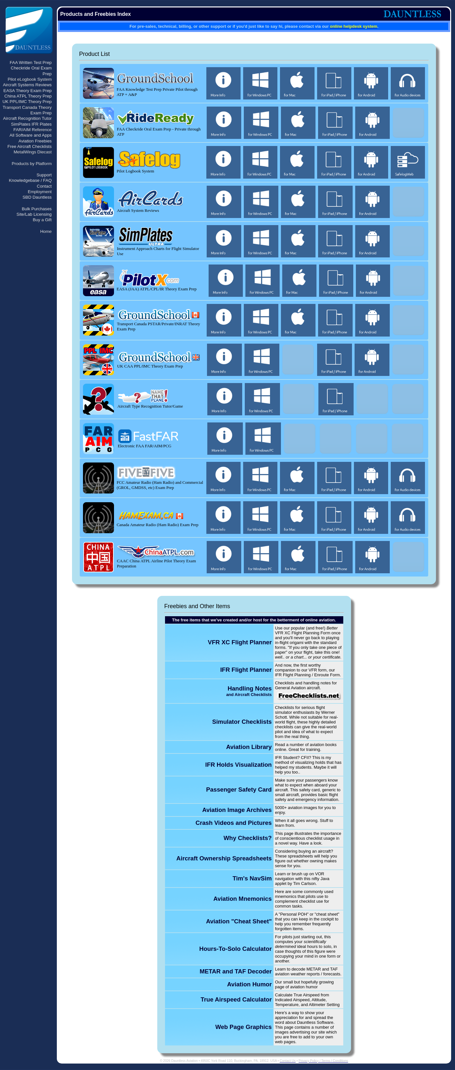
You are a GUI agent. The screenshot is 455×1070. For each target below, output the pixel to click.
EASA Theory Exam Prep (28, 90)
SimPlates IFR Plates (31, 124)
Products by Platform (32, 163)
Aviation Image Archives (237, 809)
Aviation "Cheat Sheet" (239, 921)
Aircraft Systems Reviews (27, 84)
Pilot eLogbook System (30, 79)
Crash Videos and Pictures (233, 822)
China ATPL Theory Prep (28, 96)
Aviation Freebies (35, 141)
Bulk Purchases (37, 208)
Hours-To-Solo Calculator (235, 948)
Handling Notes (249, 691)
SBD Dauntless (37, 197)
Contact (44, 186)
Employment (40, 191)
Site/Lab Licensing (34, 214)
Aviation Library (249, 746)
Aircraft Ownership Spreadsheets (224, 858)
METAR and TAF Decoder (236, 971)
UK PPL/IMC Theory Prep (27, 101)
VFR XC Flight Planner (240, 642)
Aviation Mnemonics (242, 898)
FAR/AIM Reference (32, 129)
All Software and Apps (31, 135)
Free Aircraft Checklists (29, 146)
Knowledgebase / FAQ (30, 180)
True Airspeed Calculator (236, 999)
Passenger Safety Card (239, 789)
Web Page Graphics (243, 1026)
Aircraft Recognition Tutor (27, 118)
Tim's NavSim (252, 878)
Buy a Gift (42, 219)
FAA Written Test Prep (31, 62)
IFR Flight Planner (246, 669)
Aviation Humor (249, 984)
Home (46, 231)
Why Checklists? (247, 838)
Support (44, 174)
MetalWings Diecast (33, 152)
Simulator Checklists (242, 721)
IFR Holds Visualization (238, 764)
